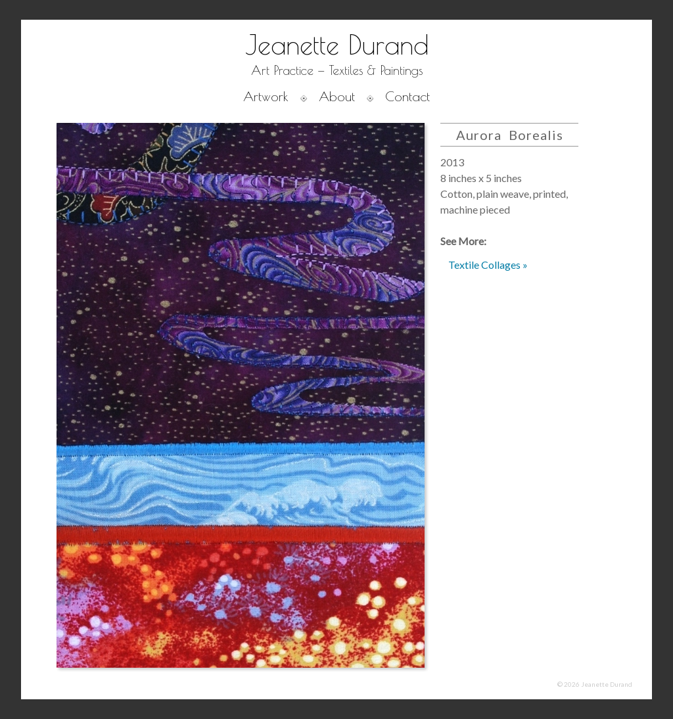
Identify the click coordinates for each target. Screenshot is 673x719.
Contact (407, 96)
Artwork (266, 96)
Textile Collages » (488, 264)
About (337, 96)
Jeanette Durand (337, 45)
